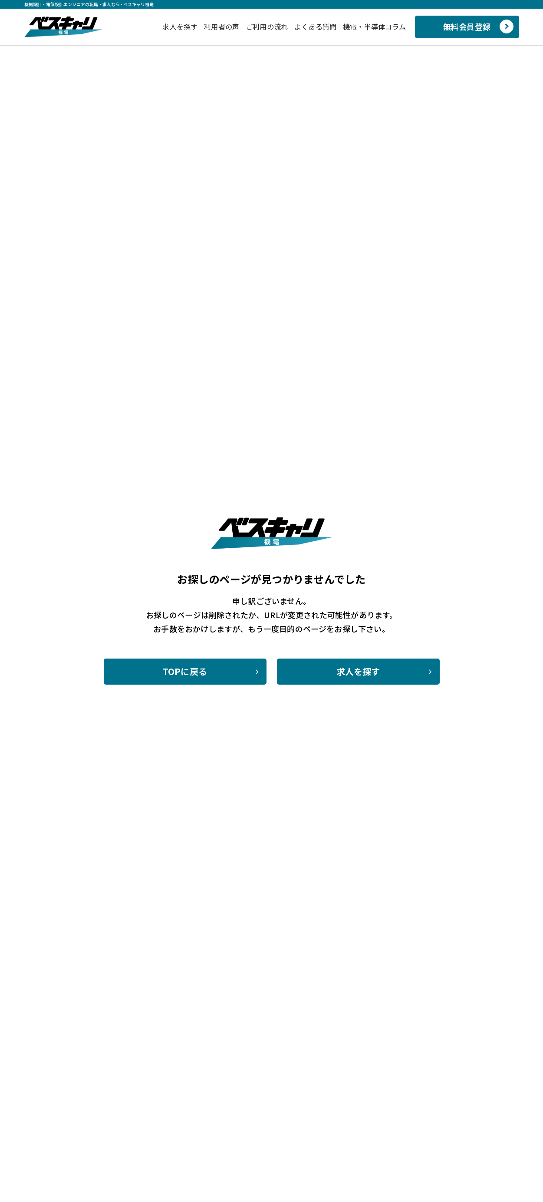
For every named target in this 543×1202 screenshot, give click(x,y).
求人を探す (179, 26)
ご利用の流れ (267, 26)
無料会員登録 (466, 26)
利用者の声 (221, 26)
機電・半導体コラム (374, 26)
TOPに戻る (185, 671)
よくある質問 (315, 26)
